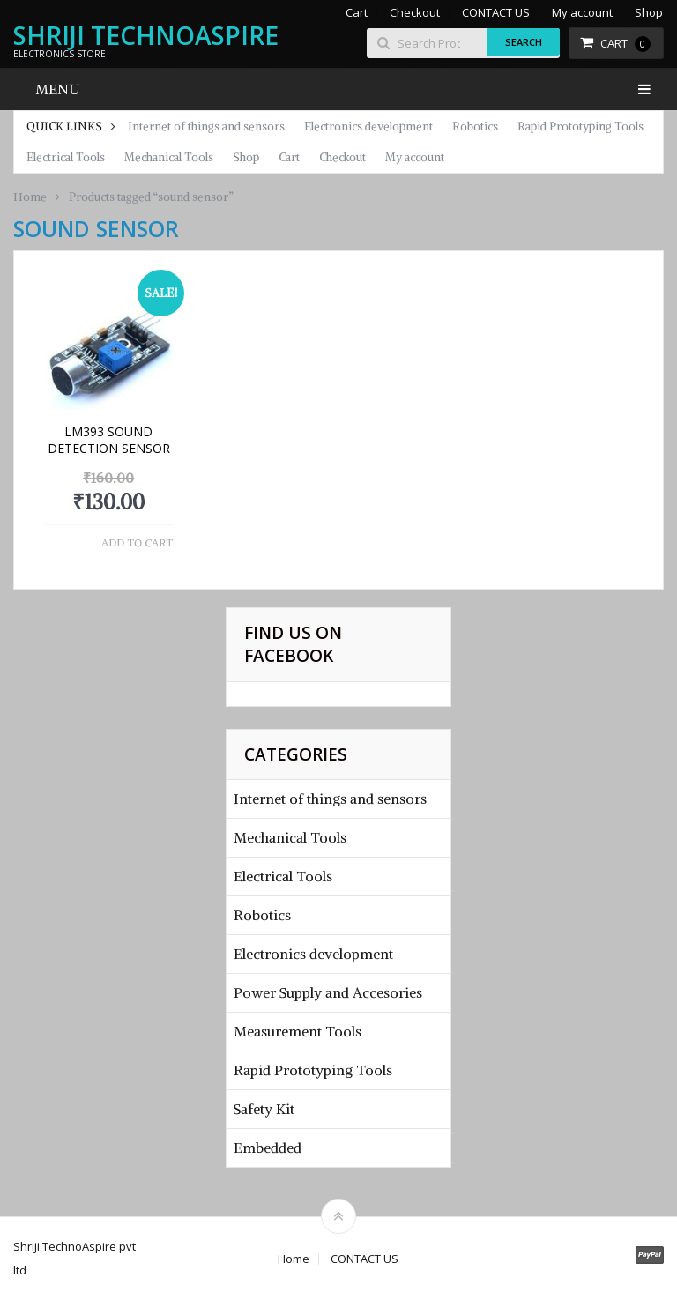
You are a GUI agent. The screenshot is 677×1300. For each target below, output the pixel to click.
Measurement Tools (297, 1031)
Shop (649, 13)
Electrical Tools (65, 157)
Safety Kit (264, 1109)
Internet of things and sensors (206, 126)
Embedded (267, 1147)
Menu (57, 89)
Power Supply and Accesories (328, 992)
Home (30, 196)
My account (582, 13)
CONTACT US (496, 13)
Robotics (475, 126)
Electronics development (368, 126)
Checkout (415, 13)
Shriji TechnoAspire (146, 35)
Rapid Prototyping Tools (580, 126)
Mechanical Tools (168, 157)
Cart (357, 13)
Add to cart (137, 542)
